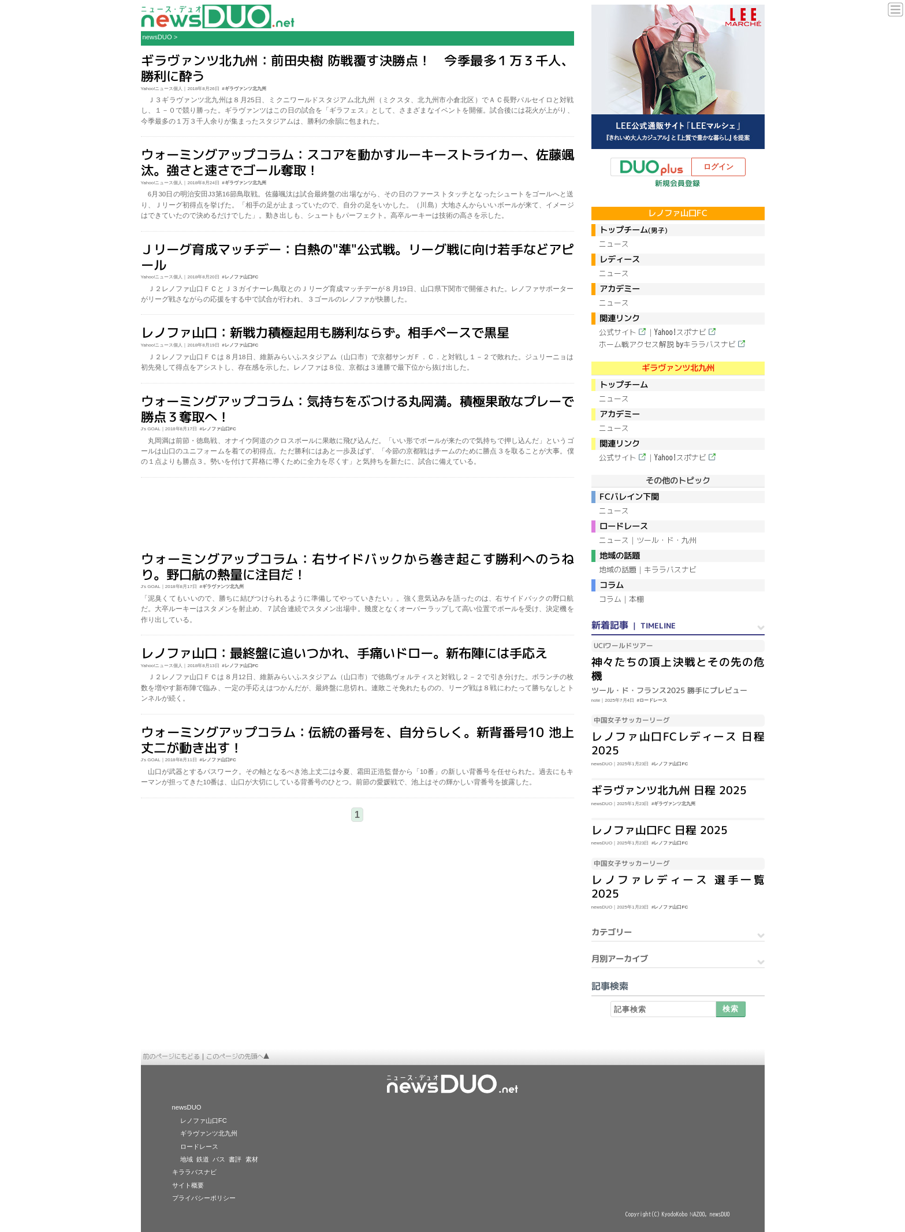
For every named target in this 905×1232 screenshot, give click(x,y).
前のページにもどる (171, 1056)
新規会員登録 (677, 183)
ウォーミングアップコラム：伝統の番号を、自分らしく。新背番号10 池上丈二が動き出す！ (356, 739)
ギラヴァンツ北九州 (208, 1133)
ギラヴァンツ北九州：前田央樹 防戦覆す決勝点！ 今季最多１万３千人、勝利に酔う (356, 68)
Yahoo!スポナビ (680, 332)
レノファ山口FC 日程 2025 (659, 830)
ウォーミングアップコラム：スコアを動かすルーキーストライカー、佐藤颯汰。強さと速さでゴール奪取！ (356, 162)
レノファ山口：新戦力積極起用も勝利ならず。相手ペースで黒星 (324, 332)
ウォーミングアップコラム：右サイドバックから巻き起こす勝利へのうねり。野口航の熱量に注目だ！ (356, 566)
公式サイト (617, 332)
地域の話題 (617, 569)
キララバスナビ (670, 569)
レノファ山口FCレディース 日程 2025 (677, 743)
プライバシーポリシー (204, 1197)
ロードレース (199, 1146)
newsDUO (157, 37)
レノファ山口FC (203, 1120)
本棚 (636, 599)
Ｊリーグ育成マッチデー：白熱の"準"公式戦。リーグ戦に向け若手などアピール (356, 256)
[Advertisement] (357, 515)
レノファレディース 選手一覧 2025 (677, 886)
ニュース (614, 244)
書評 (235, 1159)
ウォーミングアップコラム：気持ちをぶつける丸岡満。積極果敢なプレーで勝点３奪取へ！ (356, 408)
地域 (186, 1159)
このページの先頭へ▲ (238, 1056)
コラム (610, 599)
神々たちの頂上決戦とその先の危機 (677, 668)
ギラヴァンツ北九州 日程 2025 (668, 790)
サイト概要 (188, 1185)
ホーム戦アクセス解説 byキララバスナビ (667, 344)
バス (219, 1159)
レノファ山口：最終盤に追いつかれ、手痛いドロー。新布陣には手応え (343, 653)
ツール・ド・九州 (666, 540)
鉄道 (202, 1159)
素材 (251, 1159)
